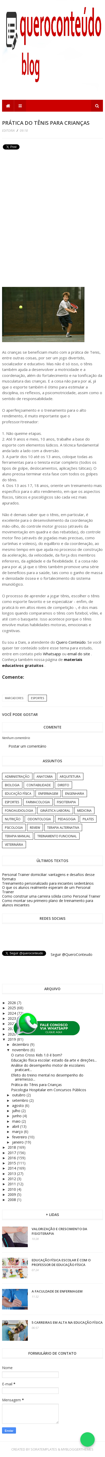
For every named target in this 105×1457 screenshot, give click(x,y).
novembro (21, 1049)
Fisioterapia (66, 802)
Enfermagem (48, 793)
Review (35, 827)
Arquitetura (70, 776)
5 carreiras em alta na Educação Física (67, 1322)
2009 (12, 1194)
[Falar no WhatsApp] (87, 1439)
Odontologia (39, 819)
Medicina (84, 810)
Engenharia (74, 793)
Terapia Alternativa (63, 827)
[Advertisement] (40, 187)
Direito (63, 785)
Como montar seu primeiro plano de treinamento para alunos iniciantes (47, 902)
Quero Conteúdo (71, 642)
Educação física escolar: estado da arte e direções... (54, 1060)
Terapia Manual (17, 836)
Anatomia (45, 776)
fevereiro (20, 1137)
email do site (79, 653)
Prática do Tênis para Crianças (36, 1084)
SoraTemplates (44, 1449)
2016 (12, 1157)
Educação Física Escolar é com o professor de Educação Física (61, 1262)
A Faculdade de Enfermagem (57, 1291)
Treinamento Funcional (57, 836)
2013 (12, 1173)
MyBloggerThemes (77, 1449)
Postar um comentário (27, 746)
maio (17, 1121)
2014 (12, 1168)
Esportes (37, 698)
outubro (19, 1094)
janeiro (18, 1142)
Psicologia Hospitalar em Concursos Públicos (48, 1089)
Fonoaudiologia (19, 810)
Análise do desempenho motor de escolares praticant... (48, 1067)
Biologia (12, 785)
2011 (12, 1183)
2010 (12, 1189)
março (18, 1131)
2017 (12, 1152)
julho (16, 1110)
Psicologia (14, 827)
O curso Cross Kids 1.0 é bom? (36, 1055)
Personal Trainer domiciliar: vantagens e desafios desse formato (48, 876)
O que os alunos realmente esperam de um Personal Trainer (46, 889)
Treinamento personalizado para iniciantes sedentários (48, 883)
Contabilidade (39, 785)
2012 (12, 1178)
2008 (12, 1199)
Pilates (88, 819)
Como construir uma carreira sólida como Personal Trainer (51, 896)
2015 (12, 1163)
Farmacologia (38, 802)
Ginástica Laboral (55, 810)
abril (16, 1126)
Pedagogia (67, 819)
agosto (18, 1105)
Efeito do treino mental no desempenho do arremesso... (47, 1077)
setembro (20, 1100)
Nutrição (13, 819)
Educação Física (18, 793)
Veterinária (14, 844)
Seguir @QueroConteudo (71, 954)
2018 (12, 1147)
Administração (17, 776)
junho (17, 1115)
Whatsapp (52, 653)
